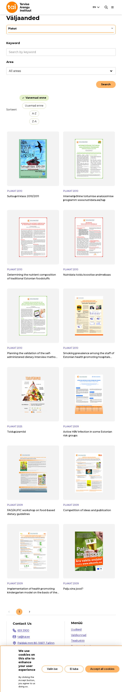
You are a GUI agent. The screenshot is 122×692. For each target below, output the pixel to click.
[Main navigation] (112, 7)
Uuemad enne (34, 105)
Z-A (34, 121)
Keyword (13, 43)
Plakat (12, 28)
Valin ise (52, 668)
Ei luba (74, 668)
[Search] (106, 7)
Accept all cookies (102, 668)
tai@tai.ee (24, 636)
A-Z (34, 113)
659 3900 (23, 630)
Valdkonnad (78, 635)
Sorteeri (11, 109)
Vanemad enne (36, 97)
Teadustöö (78, 640)
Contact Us (22, 623)
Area (9, 62)
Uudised (76, 629)
